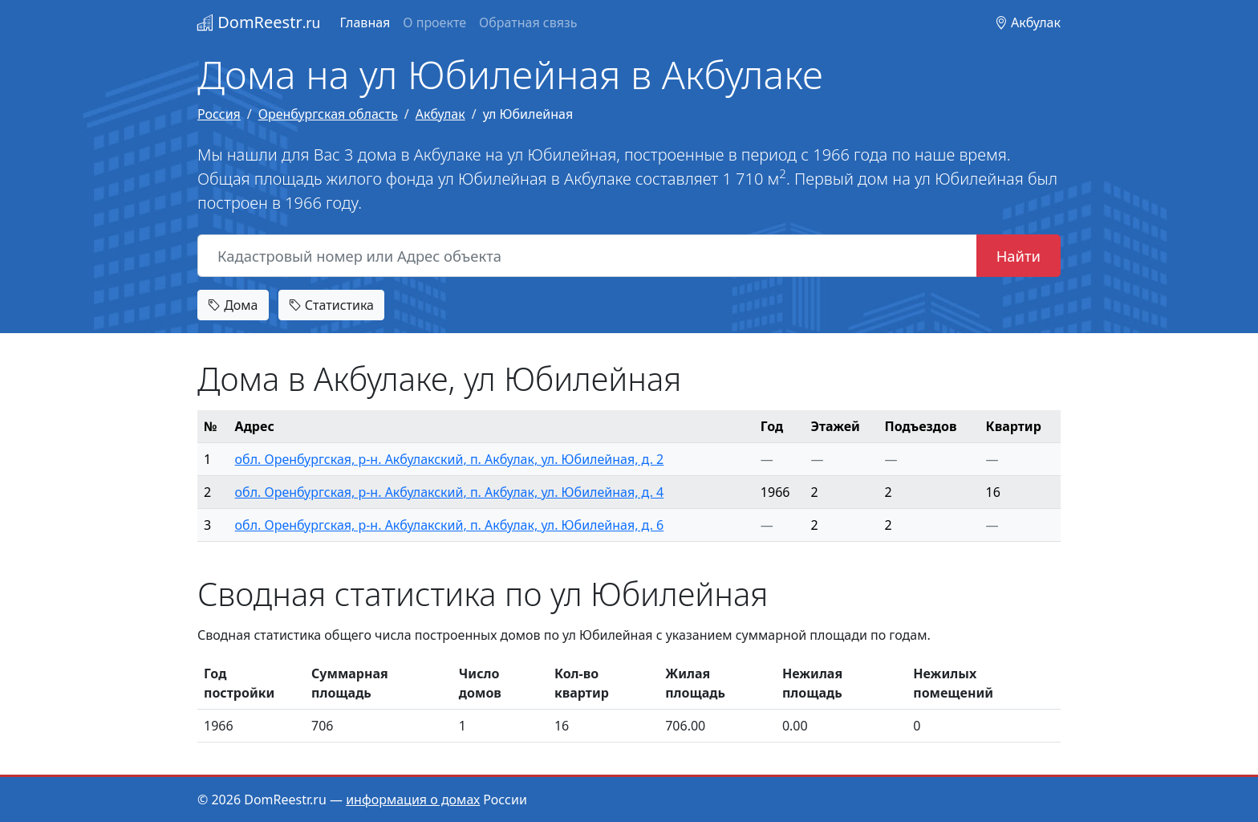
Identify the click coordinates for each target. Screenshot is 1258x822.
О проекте (434, 22)
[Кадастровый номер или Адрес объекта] (587, 256)
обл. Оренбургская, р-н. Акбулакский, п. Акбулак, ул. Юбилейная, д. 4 (449, 492)
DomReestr (258, 22)
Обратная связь (528, 22)
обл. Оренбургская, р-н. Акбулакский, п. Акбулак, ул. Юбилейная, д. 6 (449, 525)
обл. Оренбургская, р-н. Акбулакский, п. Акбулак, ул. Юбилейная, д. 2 (449, 459)
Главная (364, 22)
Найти (1018, 256)
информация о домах (413, 799)
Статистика (331, 305)
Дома (233, 305)
